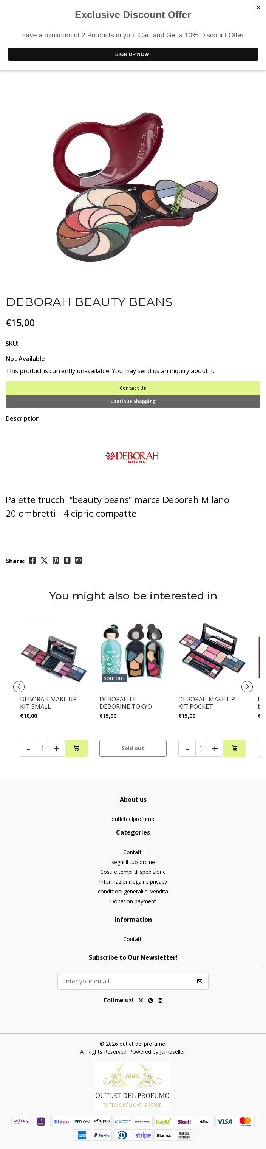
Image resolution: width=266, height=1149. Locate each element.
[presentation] (19, 686)
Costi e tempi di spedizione (133, 871)
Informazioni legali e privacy (133, 881)
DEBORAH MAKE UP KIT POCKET (206, 703)
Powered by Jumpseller (157, 1051)
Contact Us (133, 388)
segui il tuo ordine (133, 862)
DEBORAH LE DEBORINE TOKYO (125, 703)
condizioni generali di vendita (133, 891)
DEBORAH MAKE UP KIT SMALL (48, 703)
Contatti (133, 852)
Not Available (25, 359)
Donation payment (133, 901)
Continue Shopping (133, 401)
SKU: (12, 343)
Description (23, 418)
